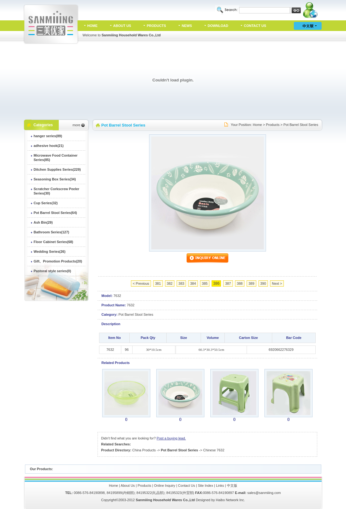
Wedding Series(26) (50, 251)
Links (220, 485)
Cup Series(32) (46, 203)
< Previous (141, 283)
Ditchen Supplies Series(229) (57, 169)
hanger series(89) (48, 136)
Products (272, 125)
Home (257, 125)
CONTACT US (255, 26)
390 (263, 283)
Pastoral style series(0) (52, 271)
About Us (128, 485)
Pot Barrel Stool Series (300, 125)
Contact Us (186, 485)
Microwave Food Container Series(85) (56, 157)
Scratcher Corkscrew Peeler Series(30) (56, 191)
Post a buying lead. (171, 438)
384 (193, 283)
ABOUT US (122, 26)
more (76, 125)
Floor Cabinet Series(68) (53, 242)
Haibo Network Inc (230, 500)
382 (170, 283)
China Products (144, 450)
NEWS (187, 26)
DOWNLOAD (218, 26)
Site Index (205, 485)
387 (228, 283)
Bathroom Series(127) (51, 232)
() (126, 419)
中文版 (232, 485)
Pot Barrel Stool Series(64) (55, 213)
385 (205, 283)
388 (240, 283)
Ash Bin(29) (43, 222)
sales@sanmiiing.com (264, 493)
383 (181, 283)
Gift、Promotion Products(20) (58, 261)
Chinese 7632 (213, 450)
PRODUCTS (156, 26)
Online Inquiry (164, 485)
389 (251, 283)
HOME (92, 26)
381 (158, 283)
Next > (277, 283)
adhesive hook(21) (49, 146)
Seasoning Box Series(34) (55, 179)
